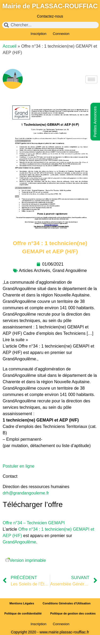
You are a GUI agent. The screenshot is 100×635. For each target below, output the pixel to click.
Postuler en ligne (18, 466)
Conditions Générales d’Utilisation (67, 603)
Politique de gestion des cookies (73, 613)
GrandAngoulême (19, 542)
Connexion (61, 34)
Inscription (38, 34)
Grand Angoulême (70, 270)
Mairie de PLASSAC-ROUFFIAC (50, 6)
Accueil (10, 46)
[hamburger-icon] (91, 79)
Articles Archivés (34, 270)
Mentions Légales (22, 603)
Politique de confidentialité (23, 613)
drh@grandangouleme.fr (26, 493)
